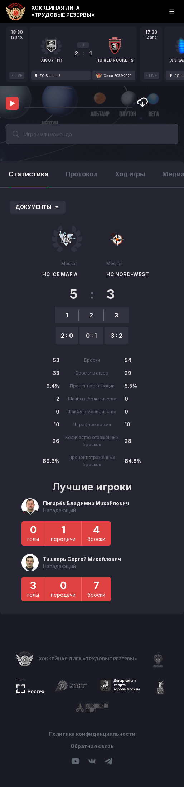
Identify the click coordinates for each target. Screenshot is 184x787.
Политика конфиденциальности (92, 734)
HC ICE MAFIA (60, 274)
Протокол (82, 174)
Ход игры (130, 174)
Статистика (28, 174)
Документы (37, 207)
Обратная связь (92, 746)
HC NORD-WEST (127, 274)
